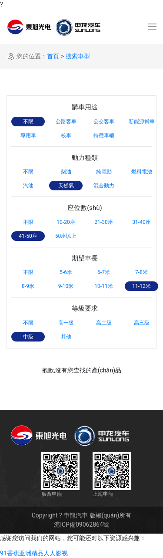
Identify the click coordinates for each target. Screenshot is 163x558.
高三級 (142, 323)
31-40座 (141, 222)
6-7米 (103, 272)
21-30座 (103, 222)
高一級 (66, 323)
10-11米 (103, 286)
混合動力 (103, 186)
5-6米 (66, 272)
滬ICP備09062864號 (81, 524)
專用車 (28, 135)
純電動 (104, 172)
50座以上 (66, 236)
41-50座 (28, 236)
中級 (28, 337)
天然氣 (66, 186)
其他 (66, 337)
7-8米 (141, 272)
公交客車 (103, 121)
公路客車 (66, 121)
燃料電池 (141, 172)
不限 (28, 121)
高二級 (104, 323)
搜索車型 (78, 56)
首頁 (53, 56)
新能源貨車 (142, 121)
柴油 (66, 172)
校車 (66, 135)
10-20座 (66, 222)
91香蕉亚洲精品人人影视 (34, 553)
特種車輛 (103, 135)
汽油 (28, 186)
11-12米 (141, 286)
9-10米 (66, 286)
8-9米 (28, 286)
